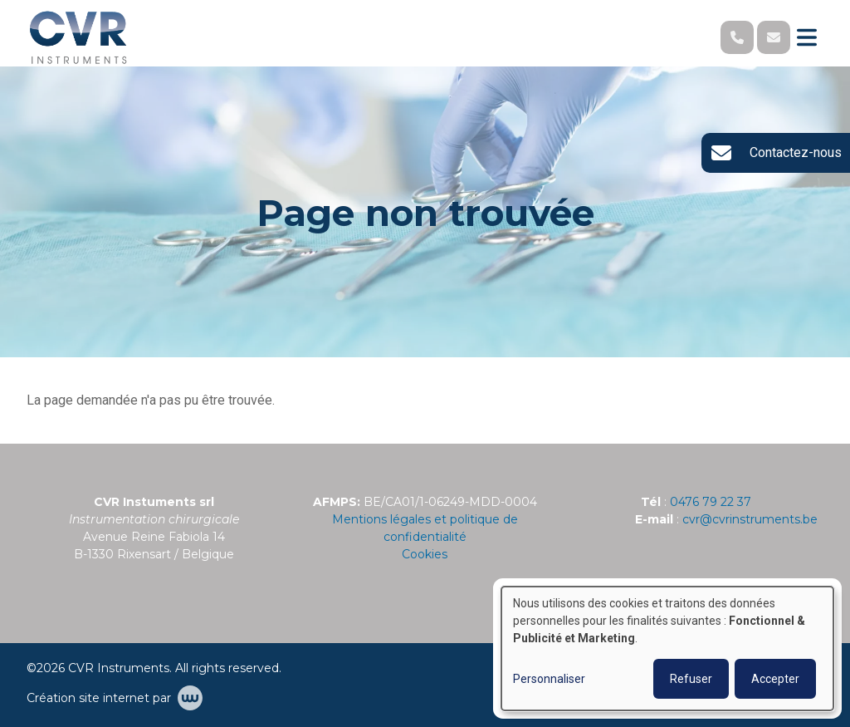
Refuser (691, 678)
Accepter (775, 678)
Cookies (424, 554)
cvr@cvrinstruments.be (750, 519)
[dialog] (667, 648)
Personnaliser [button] (549, 678)
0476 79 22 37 (710, 501)
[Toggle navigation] (806, 37)
